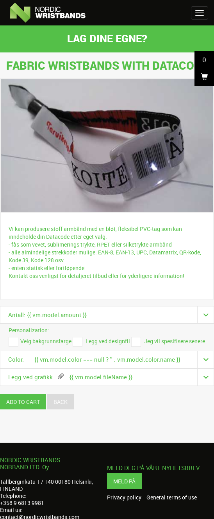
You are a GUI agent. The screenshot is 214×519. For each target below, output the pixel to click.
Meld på (124, 481)
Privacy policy (124, 497)
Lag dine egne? (107, 38)
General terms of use (171, 497)
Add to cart (23, 401)
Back (61, 401)
